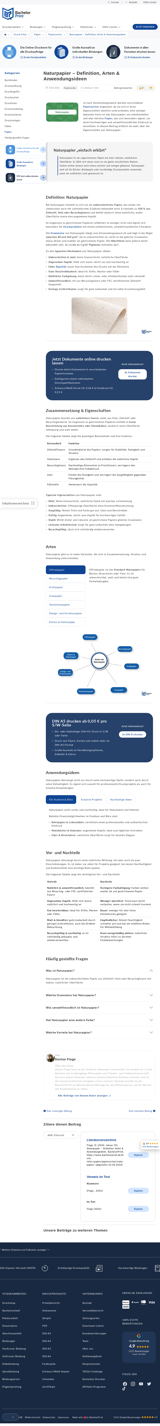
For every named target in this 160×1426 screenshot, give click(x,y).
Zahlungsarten (91, 1318)
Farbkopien (49, 1363)
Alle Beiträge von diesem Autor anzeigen (83, 1095)
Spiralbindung (10, 1371)
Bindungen (36, 26)
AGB (20, 1417)
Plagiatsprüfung (61, 26)
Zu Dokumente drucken (133, 374)
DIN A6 (46, 1356)
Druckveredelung (14, 109)
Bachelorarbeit (11, 1310)
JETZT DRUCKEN (145, 26)
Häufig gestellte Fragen (17, 137)
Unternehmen (92, 1293)
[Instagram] (132, 1383)
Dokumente (49, 1310)
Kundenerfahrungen (94, 1333)
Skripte (46, 1318)
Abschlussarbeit (12, 1333)
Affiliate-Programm (94, 1386)
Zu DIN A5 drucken (132, 734)
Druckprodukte (11, 26)
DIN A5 (46, 1348)
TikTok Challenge (92, 1371)
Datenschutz (49, 1417)
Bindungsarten (11, 1378)
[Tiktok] (123, 1388)
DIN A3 (46, 1333)
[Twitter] (149, 1383)
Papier (8, 132)
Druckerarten (12, 97)
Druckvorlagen (12, 120)
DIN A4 (46, 1340)
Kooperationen (91, 1363)
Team (85, 1340)
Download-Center (93, 1325)
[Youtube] (141, 1383)
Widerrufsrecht (32, 1417)
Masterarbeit (10, 1318)
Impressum (63, 1417)
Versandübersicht (93, 1310)
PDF (44, 1325)
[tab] (65, 570)
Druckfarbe (11, 103)
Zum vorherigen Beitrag (59, 1111)
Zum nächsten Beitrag (140, 1111)
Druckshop (8, 1302)
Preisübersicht (51, 1302)
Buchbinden (11, 80)
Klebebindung (10, 1363)
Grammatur (57, 232)
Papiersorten (70, 88)
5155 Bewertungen (139, 1351)
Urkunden (48, 1378)
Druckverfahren (13, 114)
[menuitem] (9, 1417)
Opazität (61, 266)
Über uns (87, 1348)
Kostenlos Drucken (93, 1378)
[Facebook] (124, 1383)
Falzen (8, 126)
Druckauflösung (13, 86)
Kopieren (138, 1155)
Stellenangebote (92, 1356)
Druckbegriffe (12, 91)
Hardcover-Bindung (14, 1348)
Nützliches (86, 26)
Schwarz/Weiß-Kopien (55, 1371)
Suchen (115, 2)
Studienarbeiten (14, 1293)
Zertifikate (48, 1386)
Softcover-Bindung (13, 1356)
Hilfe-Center (150, 2)
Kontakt (133, 2)
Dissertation (9, 1325)
